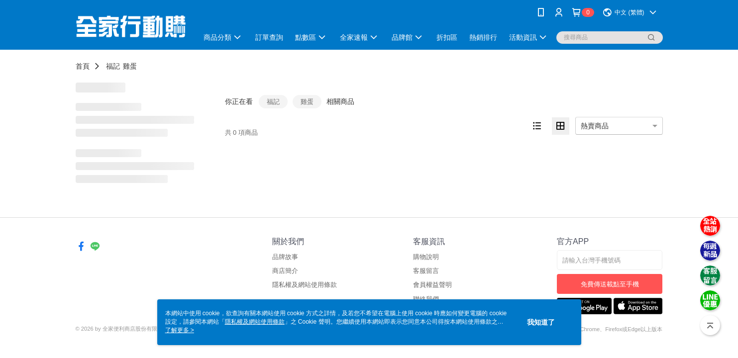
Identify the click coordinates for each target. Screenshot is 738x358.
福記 (113, 66)
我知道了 (541, 322)
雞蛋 (130, 66)
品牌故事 (285, 257)
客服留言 (426, 270)
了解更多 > (179, 330)
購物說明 (426, 257)
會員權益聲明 (432, 284)
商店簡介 (285, 270)
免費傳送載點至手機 (610, 284)
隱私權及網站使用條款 (304, 284)
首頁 (83, 66)
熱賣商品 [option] (595, 126)
